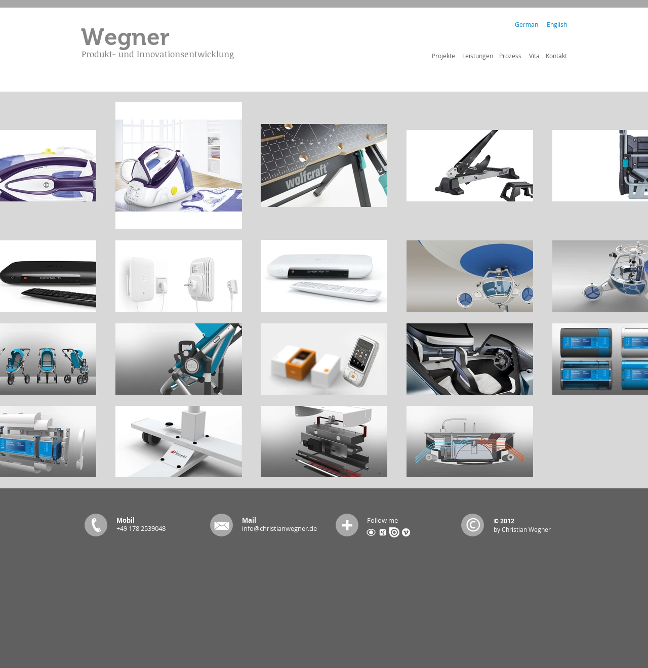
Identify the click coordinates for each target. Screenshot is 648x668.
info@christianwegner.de (279, 528)
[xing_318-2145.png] (383, 532)
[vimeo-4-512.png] (406, 532)
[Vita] (534, 55)
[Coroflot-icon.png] (371, 532)
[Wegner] (125, 37)
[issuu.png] (394, 532)
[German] (526, 24)
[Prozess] (510, 55)
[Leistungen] (478, 55)
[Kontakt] (556, 55)
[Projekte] (443, 55)
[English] (557, 24)
